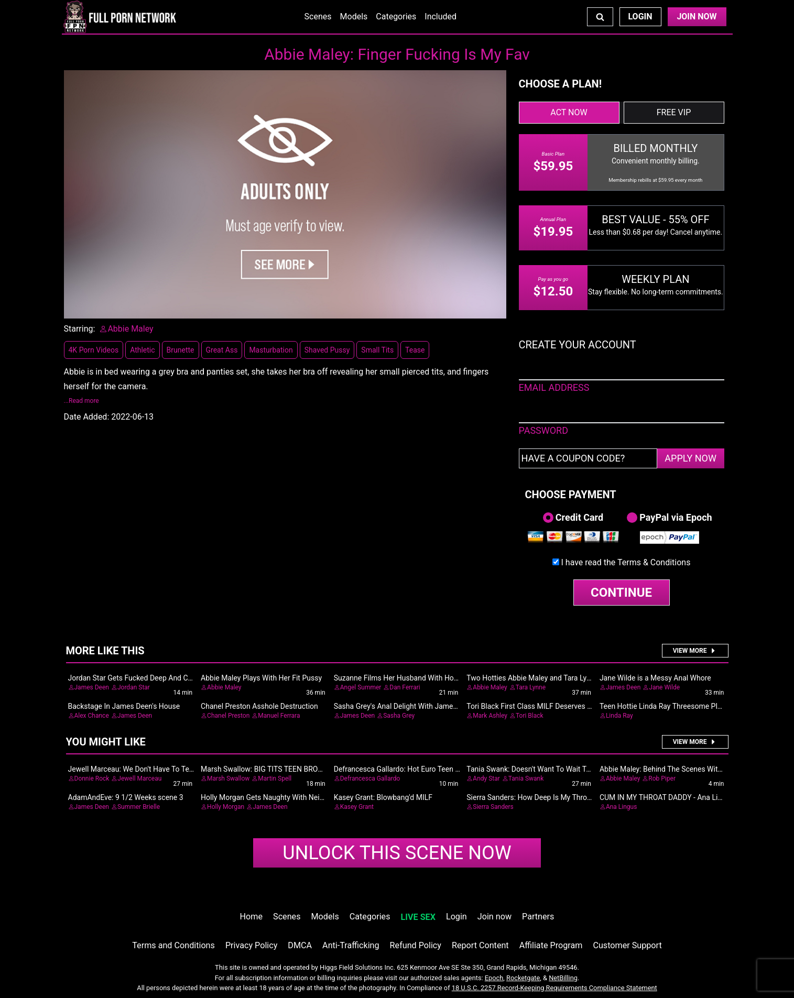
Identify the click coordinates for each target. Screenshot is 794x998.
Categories (396, 16)
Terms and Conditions (173, 945)
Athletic (142, 350)
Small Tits (377, 350)
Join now (494, 917)
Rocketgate (523, 978)
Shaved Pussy (327, 350)
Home (251, 917)
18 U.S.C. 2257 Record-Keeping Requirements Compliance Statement (554, 988)
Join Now (696, 16)
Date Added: (87, 417)
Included (440, 16)
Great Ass (222, 350)
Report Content (480, 945)
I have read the (626, 562)
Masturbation (270, 350)
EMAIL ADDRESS (554, 387)
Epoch (494, 978)
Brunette (180, 350)
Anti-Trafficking (350, 945)
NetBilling (563, 978)
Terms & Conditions (654, 562)
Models (354, 16)
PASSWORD (544, 430)
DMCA (300, 945)
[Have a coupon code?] (588, 458)
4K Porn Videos (94, 350)
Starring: (79, 329)
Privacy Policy (251, 945)
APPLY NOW (690, 458)
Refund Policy (415, 945)
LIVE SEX (418, 917)
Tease (415, 350)
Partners (538, 917)
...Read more (81, 400)
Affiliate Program (551, 945)
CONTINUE (621, 592)
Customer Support (627, 945)
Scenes (318, 16)
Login (640, 16)
